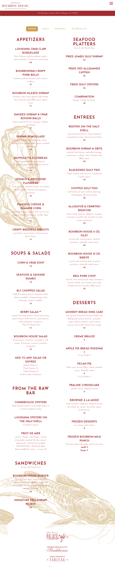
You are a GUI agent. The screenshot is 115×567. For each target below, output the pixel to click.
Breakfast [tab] (60, 29)
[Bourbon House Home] (15, 5)
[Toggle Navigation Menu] (111, 3)
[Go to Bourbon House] (57, 13)
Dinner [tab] (32, 29)
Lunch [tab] (45, 29)
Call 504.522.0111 (57, 564)
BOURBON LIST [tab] (79, 29)
